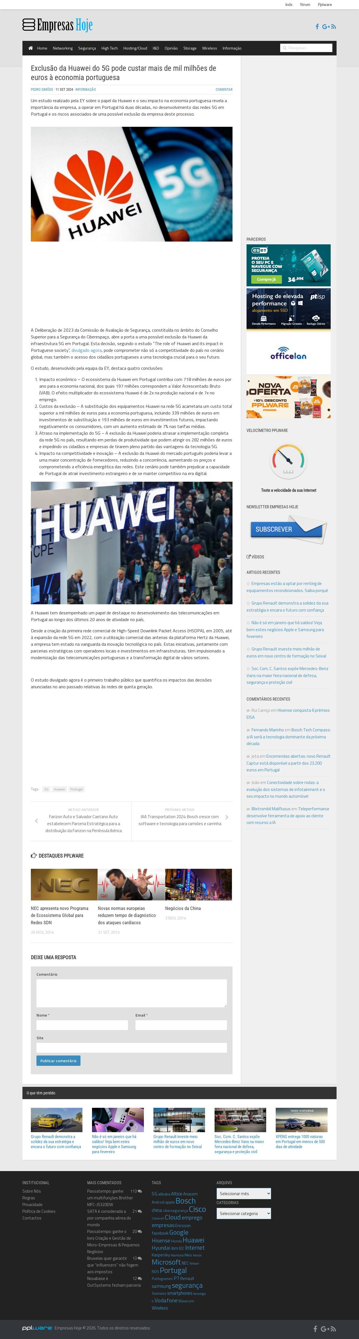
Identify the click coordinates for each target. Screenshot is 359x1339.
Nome (43, 1015)
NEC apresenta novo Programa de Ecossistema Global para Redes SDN (59, 915)
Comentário (46, 974)
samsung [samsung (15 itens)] (161, 1286)
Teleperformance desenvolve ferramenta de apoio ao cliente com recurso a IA (288, 816)
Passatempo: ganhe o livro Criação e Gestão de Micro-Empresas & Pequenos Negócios (113, 1241)
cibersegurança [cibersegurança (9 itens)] (175, 1210)
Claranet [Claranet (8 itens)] (158, 1218)
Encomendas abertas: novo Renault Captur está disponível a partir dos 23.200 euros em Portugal (289, 763)
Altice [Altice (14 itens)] (176, 1193)
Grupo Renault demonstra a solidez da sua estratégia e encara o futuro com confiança (56, 1141)
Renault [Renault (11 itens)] (187, 1278)
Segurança (87, 48)
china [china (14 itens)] (157, 1210)
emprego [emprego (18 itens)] (192, 1217)
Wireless (209, 48)
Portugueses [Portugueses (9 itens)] (162, 1278)
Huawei (59, 789)
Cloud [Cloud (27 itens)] (173, 1217)
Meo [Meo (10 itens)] (188, 1255)
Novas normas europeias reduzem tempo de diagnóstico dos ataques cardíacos (127, 915)
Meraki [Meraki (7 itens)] (197, 1255)
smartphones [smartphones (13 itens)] (179, 1292)
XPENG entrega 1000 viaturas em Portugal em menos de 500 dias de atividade (300, 1141)
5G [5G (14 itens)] (154, 1193)
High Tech (110, 48)
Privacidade (32, 1204)
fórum (305, 4)
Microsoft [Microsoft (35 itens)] (166, 1261)
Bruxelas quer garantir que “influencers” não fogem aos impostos (112, 1265)
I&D (156, 48)
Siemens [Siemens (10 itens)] (159, 1293)
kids (289, 4)
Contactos (32, 1218)
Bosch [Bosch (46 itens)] (186, 1201)
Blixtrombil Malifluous (271, 809)
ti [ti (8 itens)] (153, 1301)
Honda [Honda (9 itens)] (176, 1241)
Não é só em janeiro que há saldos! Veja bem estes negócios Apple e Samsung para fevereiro (285, 629)
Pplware (325, 4)
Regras (28, 1198)
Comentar (224, 89)
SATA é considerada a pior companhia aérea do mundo (109, 1218)
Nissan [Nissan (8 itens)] (194, 1263)
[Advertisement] (132, 285)
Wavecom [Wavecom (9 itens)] (186, 1301)
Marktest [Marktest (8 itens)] (177, 1255)
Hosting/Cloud (135, 48)
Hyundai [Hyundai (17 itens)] (161, 1248)
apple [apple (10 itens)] (170, 1202)
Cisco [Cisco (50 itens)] (197, 1209)
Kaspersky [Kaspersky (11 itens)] (161, 1255)
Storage (190, 48)
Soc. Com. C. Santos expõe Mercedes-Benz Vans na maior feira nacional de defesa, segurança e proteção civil (287, 675)
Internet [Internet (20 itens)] (195, 1247)
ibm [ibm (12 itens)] (174, 1248)
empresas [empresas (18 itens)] (163, 1225)
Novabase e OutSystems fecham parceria (114, 1281)
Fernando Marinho (268, 730)
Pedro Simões (42, 89)
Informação (232, 48)
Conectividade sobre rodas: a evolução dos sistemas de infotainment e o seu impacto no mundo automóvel (286, 789)
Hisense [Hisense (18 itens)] (161, 1240)
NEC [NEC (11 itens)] (185, 1263)
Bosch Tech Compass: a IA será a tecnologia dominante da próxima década (289, 737)
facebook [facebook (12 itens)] (160, 1233)
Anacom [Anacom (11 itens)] (190, 1194)
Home (42, 48)
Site (39, 1038)
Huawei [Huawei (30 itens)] (193, 1240)
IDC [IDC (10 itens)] (181, 1248)
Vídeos (255, 557)
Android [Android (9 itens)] (158, 1202)
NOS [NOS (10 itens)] (155, 1271)
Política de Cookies (39, 1211)
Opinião (171, 48)
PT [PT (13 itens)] (177, 1278)
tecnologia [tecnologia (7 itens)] (199, 1293)
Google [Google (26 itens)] (178, 1232)
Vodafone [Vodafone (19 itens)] (166, 1300)
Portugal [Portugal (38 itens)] (173, 1270)
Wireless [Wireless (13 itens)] (160, 1307)
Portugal (76, 789)
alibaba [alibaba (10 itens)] (164, 1194)
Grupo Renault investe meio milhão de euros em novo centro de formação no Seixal (177, 1141)
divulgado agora (87, 350)
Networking (63, 48)
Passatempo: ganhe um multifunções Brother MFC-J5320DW (110, 1198)
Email (141, 1015)
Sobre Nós (31, 1191)
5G (46, 789)
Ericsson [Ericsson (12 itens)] (183, 1225)
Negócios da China (183, 908)
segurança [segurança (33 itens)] (187, 1285)
